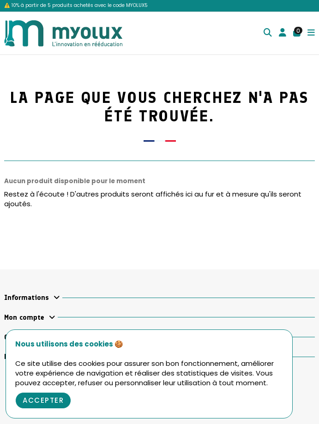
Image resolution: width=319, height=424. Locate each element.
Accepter (43, 400)
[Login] (283, 33)
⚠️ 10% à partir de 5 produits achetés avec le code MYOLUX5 (76, 5)
